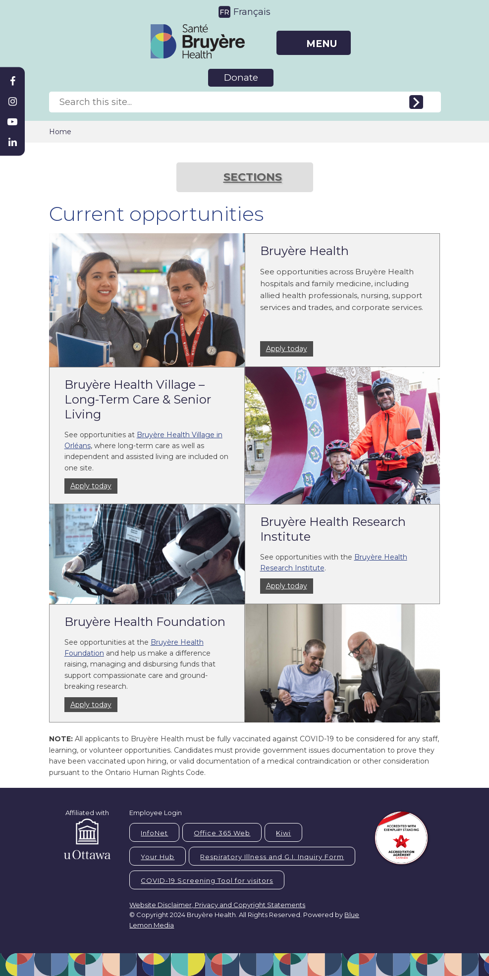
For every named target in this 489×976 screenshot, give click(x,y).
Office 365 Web (222, 833)
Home (60, 131)
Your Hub (157, 857)
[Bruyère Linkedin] (12, 142)
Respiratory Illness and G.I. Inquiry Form (272, 857)
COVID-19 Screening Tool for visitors (207, 880)
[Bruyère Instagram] (12, 101)
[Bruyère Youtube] (12, 122)
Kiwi (283, 833)
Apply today (286, 348)
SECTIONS (252, 177)
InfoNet (154, 833)
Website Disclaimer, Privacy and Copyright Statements (217, 905)
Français (252, 11)
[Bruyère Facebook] (12, 81)
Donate (241, 77)
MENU (321, 44)
